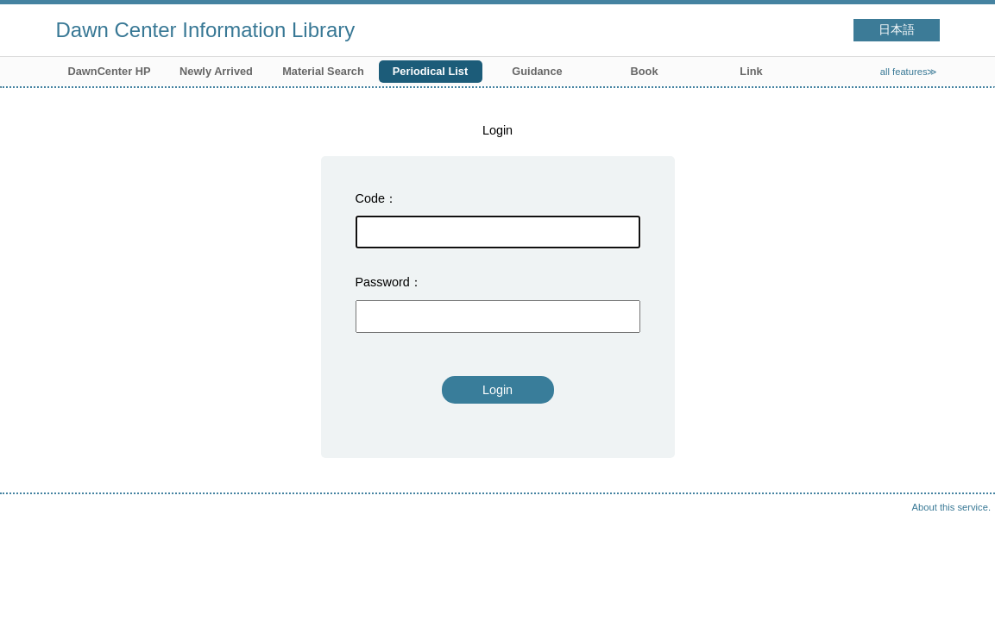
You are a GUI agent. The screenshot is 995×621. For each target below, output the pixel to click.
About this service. (951, 507)
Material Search (323, 71)
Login (497, 390)
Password (383, 282)
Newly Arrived (216, 71)
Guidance (537, 71)
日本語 (896, 29)
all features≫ (909, 71)
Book (644, 71)
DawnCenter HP (109, 71)
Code (370, 198)
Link (751, 71)
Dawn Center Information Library (206, 29)
